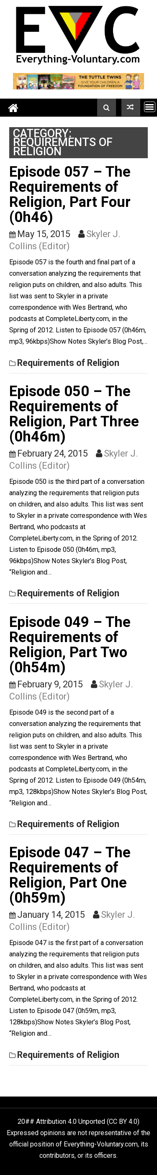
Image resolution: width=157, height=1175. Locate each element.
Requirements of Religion (68, 363)
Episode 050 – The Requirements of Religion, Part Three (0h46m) (74, 414)
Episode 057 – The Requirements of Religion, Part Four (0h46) (70, 194)
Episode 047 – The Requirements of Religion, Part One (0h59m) (70, 875)
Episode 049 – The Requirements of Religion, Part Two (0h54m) (70, 645)
